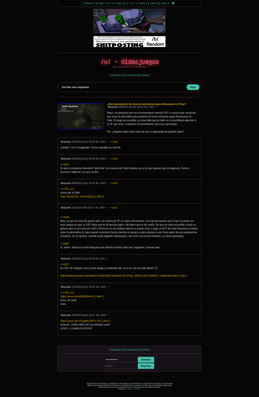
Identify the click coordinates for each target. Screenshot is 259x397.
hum (118, 3)
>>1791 (67, 188)
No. (146, 107)
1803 (103, 158)
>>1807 (114, 158)
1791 (151, 107)
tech (142, 3)
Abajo (144, 75)
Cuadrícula (131, 75)
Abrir (99, 196)
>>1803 (114, 141)
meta (153, 3)
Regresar (116, 75)
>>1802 (64, 164)
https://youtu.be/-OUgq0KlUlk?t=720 (80, 320)
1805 (103, 183)
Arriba (144, 349)
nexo (164, 3)
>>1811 (113, 207)
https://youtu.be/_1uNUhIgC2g (77, 196)
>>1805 (64, 243)
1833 (103, 286)
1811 (103, 258)
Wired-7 (89, 3)
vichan (129, 389)
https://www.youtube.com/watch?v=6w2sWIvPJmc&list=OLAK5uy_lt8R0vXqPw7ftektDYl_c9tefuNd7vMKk (119, 275)
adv (101, 3)
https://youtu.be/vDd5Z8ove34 (77, 296)
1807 (102, 207)
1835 (103, 315)
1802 (103, 141)
